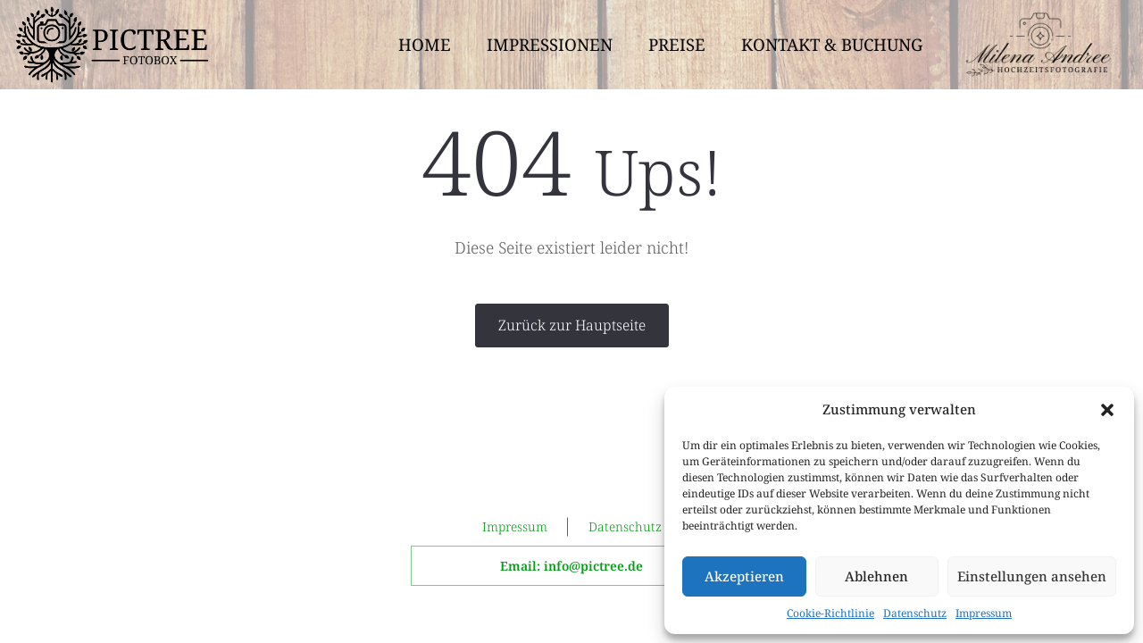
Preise (676, 44)
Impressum (983, 613)
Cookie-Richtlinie (830, 613)
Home (424, 44)
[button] (1107, 410)
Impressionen (550, 44)
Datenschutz (915, 613)
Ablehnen (876, 576)
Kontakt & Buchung (831, 44)
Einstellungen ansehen (1031, 576)
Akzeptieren (744, 576)
